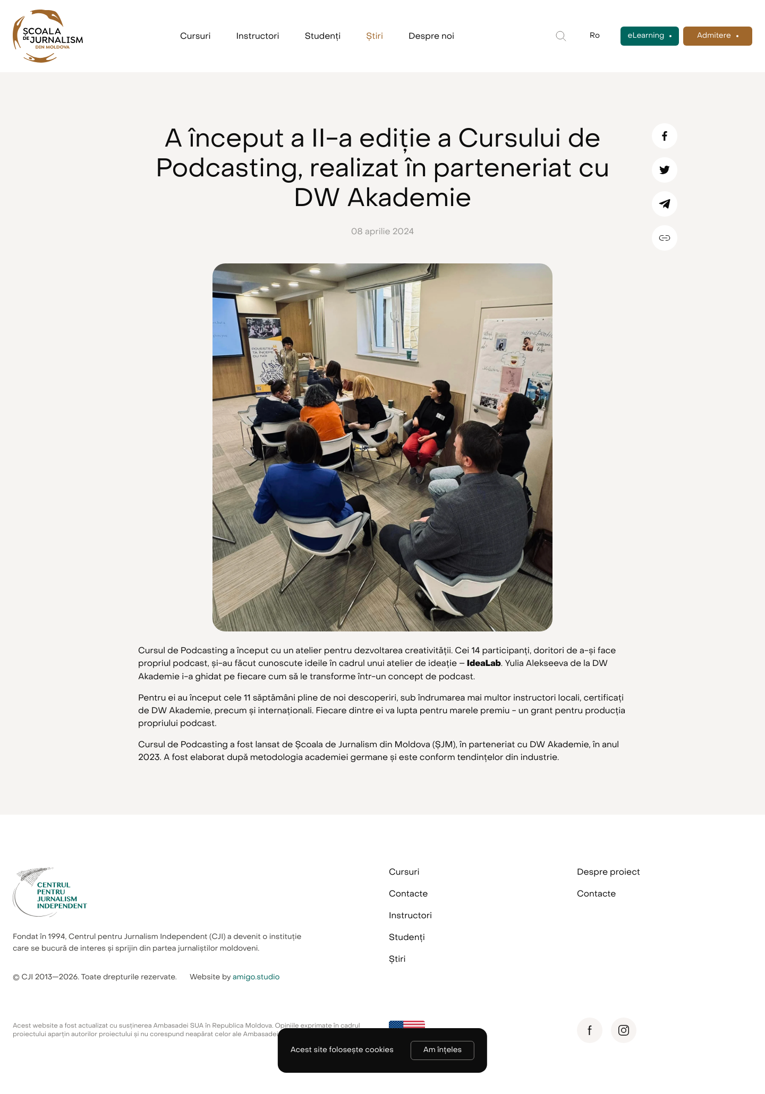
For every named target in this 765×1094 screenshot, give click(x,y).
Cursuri (195, 36)
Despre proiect (608, 872)
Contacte (408, 893)
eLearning (646, 35)
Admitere (714, 35)
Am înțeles (442, 1050)
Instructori (257, 36)
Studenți (323, 36)
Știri (374, 36)
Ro (595, 35)
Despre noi (431, 36)
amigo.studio (256, 977)
